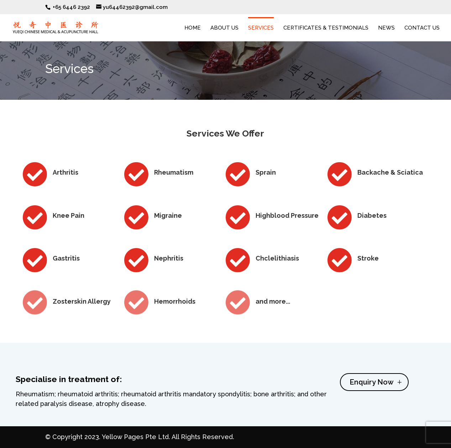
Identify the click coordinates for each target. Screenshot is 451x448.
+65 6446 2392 (71, 7)
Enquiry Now (372, 390)
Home (192, 28)
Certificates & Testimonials (325, 28)
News (386, 28)
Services (261, 28)
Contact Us (422, 28)
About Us (224, 28)
